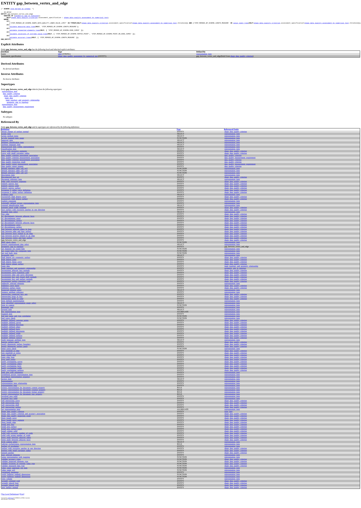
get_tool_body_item (9, 259)
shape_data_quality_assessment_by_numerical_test (86, 19)
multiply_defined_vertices (12, 344)
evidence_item (7, 201)
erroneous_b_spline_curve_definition (16, 196)
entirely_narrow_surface (11, 194)
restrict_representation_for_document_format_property (23, 398)
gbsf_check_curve (9, 248)
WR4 (8, 37)
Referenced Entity (231, 136)
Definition (5, 136)
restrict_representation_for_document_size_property (22, 400)
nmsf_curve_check (9, 355)
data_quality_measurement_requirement (18, 113)
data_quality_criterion (11, 100)
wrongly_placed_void (10, 491)
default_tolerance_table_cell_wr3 (14, 175)
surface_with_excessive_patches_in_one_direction (21, 455)
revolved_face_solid (9, 405)
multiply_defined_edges (11, 333)
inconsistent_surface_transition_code (16, 287)
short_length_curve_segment (13, 426)
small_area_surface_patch (12, 435)
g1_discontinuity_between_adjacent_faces (18, 222)
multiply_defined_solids (11, 340)
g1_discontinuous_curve (11, 225)
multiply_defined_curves (11, 329)
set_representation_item (11, 415)
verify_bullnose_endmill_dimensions (16, 483)
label (60, 60)
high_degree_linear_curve (12, 268)
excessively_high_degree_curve (14, 203)
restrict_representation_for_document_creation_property (23, 396)
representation (7, 387)
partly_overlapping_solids (12, 374)
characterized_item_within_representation (18, 153)
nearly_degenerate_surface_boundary (16, 350)
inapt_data (9, 104)
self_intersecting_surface (11, 413)
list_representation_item (11, 318)
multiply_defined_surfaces (12, 342)
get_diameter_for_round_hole (13, 255)
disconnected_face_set (10, 183)
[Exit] (22, 500)
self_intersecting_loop (10, 409)
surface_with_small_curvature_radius (16, 457)
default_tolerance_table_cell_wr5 (14, 179)
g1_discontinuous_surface (12, 227)
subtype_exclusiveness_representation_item (19, 450)
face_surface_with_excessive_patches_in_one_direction (23, 216)
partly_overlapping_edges (12, 370)
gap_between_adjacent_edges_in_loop (16, 235)
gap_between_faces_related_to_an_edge (17, 240)
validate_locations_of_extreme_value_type (28, 39)
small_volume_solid (9, 437)
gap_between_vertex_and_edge (20, 15)
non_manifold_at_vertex (11, 359)
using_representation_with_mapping (16, 463)
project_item (6, 385)
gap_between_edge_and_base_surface (16, 238)
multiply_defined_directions (12, 331)
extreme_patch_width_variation (14, 214)
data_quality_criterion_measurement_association (21, 164)
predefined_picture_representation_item (17, 381)
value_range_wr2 (8, 476)
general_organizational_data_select (15, 251)
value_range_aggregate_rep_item (14, 474)
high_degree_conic (9, 266)
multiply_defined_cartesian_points (15, 326)
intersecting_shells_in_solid (12, 305)
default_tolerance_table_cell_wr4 (14, 177)
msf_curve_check (8, 324)
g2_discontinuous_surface (12, 233)
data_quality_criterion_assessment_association (20, 162)
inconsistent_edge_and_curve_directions (17, 281)
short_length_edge (9, 428)
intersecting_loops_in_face (12, 303)
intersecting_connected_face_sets (14, 300)
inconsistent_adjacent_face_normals (16, 277)
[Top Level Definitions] (10, 500)
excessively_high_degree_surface (15, 205)
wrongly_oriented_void (11, 487)
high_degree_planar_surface (12, 270)
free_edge (5, 220)
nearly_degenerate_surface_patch (14, 353)
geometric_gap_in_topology (27, 17)
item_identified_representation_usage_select (19, 309)
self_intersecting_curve (11, 407)
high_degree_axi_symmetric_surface (16, 264)
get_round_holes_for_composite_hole (16, 257)
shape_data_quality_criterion (24, 19)
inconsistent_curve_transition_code (15, 279)
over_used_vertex (8, 366)
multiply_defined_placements (13, 337)
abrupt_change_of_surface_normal (15, 138)
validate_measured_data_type (22, 30)
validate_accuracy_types (20, 43)
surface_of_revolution (10, 452)
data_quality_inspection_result (13, 168)
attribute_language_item (11, 151)
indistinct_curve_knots (10, 292)
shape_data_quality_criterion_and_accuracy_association (23, 420)
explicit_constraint (9, 207)
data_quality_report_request (12, 172)
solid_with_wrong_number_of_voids (16, 441)
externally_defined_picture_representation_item (20, 209)
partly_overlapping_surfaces (13, 376)
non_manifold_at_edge (11, 357)
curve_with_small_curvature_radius (15, 159)
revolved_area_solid (9, 402)
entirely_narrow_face (10, 190)
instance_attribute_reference (12, 298)
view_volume (7, 485)
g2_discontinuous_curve (11, 231)
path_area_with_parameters (12, 379)
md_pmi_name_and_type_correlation (16, 322)
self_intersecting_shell (10, 411)
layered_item (7, 316)
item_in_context (8, 311)
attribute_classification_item (13, 149)
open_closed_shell (9, 361)
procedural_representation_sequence (16, 383)
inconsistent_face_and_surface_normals (17, 285)
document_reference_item (12, 185)
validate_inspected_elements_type (24, 34)
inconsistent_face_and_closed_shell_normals (19, 283)
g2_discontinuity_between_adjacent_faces (18, 229)
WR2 (8, 28)
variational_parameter (10, 478)
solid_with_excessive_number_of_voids (17, 439)
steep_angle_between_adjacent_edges (16, 444)
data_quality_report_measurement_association (20, 170)
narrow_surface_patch (10, 348)
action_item (6, 140)
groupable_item (8, 261)
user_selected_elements (11, 461)
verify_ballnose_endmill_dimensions (16, 481)
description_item (8, 181)
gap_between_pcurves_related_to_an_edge (18, 242)
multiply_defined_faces (11, 335)
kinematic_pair (7, 313)
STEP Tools (10, 504)
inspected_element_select (11, 296)
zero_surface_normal (10, 494)
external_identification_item (12, 211)
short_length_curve (9, 424)
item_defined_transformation (13, 307)
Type (178, 136)
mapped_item (7, 320)
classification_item (9, 155)
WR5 (8, 41)
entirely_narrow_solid (10, 192)
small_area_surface (9, 433)
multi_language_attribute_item (13, 346)
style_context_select (9, 448)
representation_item (204, 60)
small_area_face (8, 431)
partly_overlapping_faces (11, 372)
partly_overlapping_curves (12, 368)
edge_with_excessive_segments (14, 188)
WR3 (8, 32)
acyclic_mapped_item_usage (13, 144)
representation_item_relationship (14, 389)
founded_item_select (10, 218)
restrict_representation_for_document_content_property (23, 394)
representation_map (9, 392)
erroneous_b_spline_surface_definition (17, 198)
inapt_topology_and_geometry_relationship (23, 106)
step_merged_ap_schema (20, 9)
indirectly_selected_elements (13, 290)
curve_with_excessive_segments (14, 157)
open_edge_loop (8, 363)
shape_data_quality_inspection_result (16, 422)
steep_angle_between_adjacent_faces (16, 446)
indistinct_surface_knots (11, 294)
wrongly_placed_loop (10, 489)
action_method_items (10, 142)
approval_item (7, 146)
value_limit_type (240, 26)
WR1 (8, 24)
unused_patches (8, 459)
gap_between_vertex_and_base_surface (17, 244)
